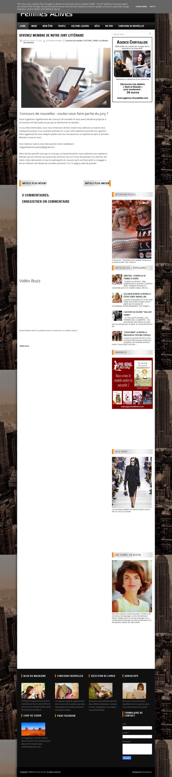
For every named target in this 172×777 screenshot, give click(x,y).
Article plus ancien (97, 183)
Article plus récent (34, 183)
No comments (28, 43)
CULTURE (87, 41)
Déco (97, 26)
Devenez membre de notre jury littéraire (51, 35)
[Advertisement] (52, 270)
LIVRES (95, 41)
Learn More (141, 6)
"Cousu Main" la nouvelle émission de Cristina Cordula (137, 334)
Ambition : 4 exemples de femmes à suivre (135, 277)
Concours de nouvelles (131, 26)
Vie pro (109, 26)
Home (23, 26)
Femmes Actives (40, 772)
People (62, 26)
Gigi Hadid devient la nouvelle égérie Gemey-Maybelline (137, 295)
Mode (34, 26)
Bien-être (48, 26)
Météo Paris (24, 346)
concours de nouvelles (74, 41)
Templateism (146, 772)
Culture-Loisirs (80, 26)
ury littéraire (103, 41)
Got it (152, 6)
